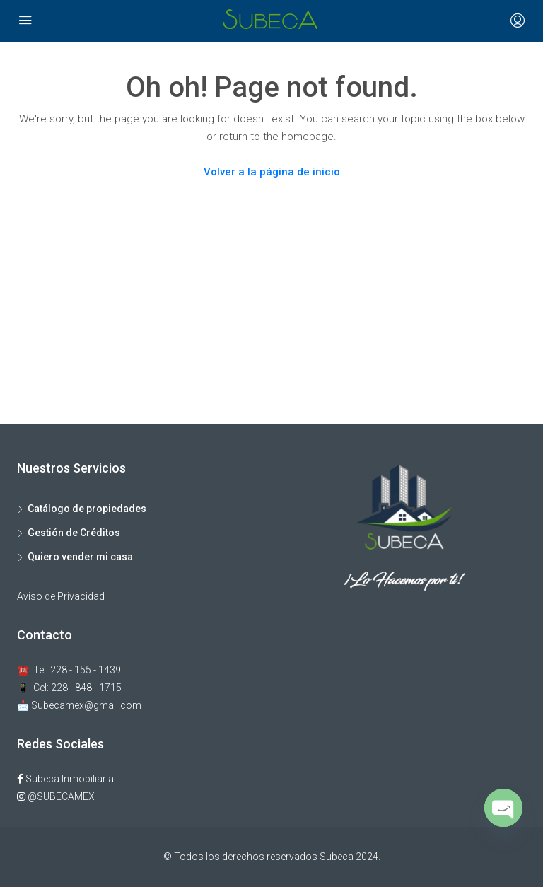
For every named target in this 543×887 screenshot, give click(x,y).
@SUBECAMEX (56, 796)
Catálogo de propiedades (87, 508)
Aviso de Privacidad (61, 596)
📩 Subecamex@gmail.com (79, 705)
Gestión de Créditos (74, 532)
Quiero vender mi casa (80, 556)
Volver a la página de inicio (272, 172)
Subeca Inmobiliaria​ (65, 778)
